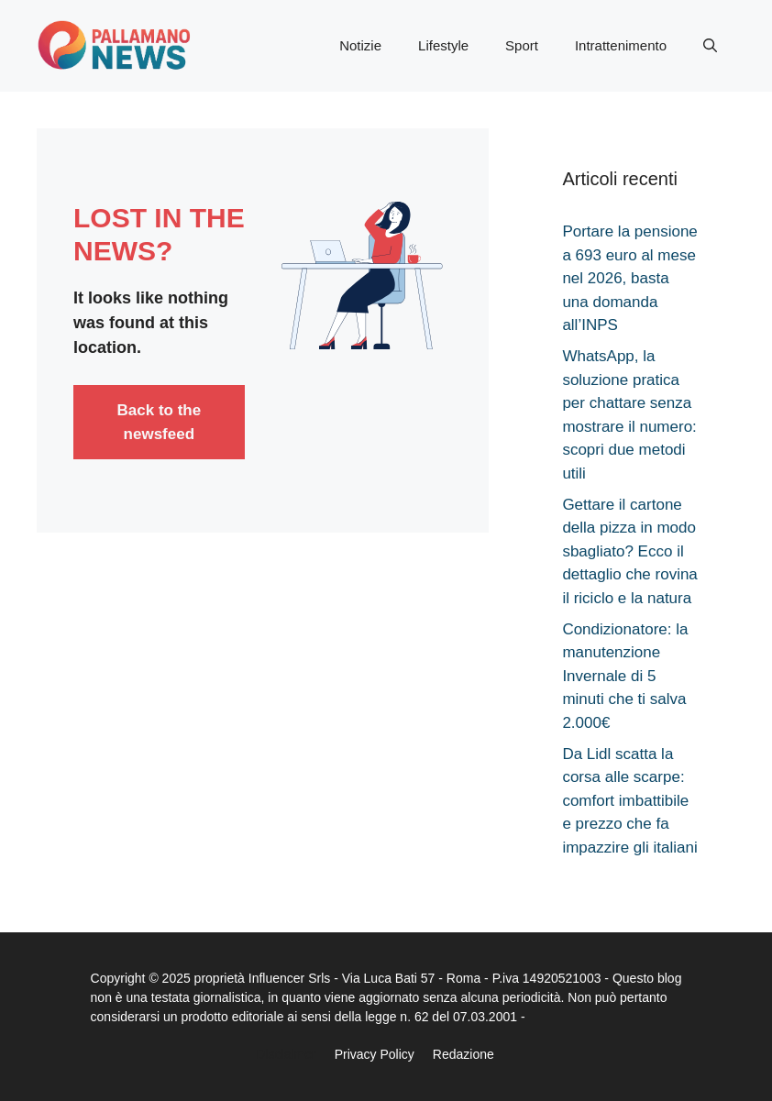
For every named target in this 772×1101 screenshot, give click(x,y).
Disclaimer (285, 1054)
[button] (710, 45)
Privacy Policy (374, 1054)
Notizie (360, 45)
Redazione (463, 1054)
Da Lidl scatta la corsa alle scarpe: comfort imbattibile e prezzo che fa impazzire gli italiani (629, 800)
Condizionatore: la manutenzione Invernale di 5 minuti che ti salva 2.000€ (625, 676)
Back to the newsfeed (159, 422)
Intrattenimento (621, 45)
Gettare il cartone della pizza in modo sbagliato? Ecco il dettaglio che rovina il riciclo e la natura (629, 551)
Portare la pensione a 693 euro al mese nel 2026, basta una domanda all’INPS (629, 278)
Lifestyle (443, 45)
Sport (521, 45)
